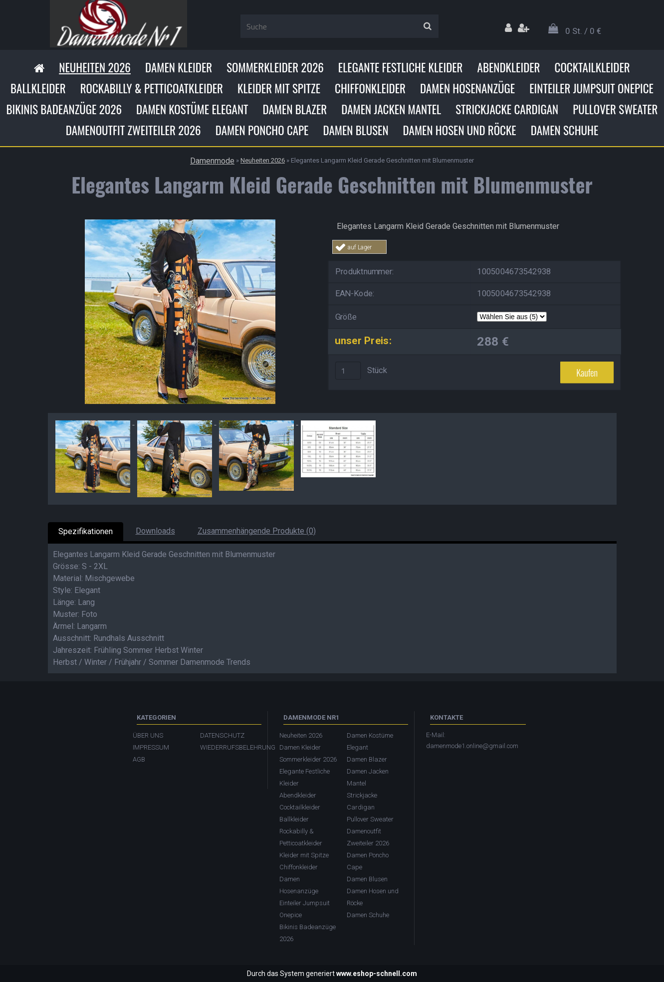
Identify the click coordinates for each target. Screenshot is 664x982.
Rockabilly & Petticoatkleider (151, 88)
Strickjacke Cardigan (506, 109)
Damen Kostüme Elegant (192, 109)
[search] (427, 26)
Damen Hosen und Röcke (459, 130)
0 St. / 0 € (583, 31)
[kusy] (348, 371)
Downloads (155, 531)
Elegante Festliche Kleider (400, 67)
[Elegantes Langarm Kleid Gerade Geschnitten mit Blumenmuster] (180, 223)
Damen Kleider (178, 67)
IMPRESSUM (151, 747)
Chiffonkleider (370, 88)
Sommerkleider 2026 (275, 67)
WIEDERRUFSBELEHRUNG (228, 747)
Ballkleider (38, 88)
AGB (139, 759)
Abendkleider (508, 67)
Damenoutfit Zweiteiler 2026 (133, 130)
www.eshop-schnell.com (376, 974)
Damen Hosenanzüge (467, 88)
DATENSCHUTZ (222, 735)
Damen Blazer (295, 109)
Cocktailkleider (592, 67)
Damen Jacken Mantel (391, 109)
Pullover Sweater (615, 109)
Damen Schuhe (565, 130)
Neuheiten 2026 (95, 67)
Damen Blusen (355, 130)
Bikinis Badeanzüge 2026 (64, 109)
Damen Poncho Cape (262, 130)
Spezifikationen (85, 531)
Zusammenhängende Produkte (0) (257, 531)
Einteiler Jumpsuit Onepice (591, 88)
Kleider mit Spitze (278, 88)
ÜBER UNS (148, 735)
